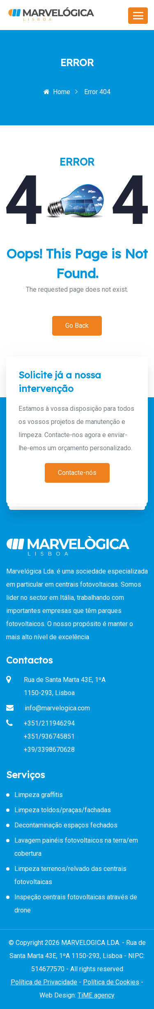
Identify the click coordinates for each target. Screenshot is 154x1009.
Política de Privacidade (44, 982)
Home (57, 92)
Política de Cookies (111, 982)
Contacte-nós (77, 473)
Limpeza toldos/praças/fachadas (62, 810)
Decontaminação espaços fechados (65, 825)
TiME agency (96, 995)
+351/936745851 (49, 736)
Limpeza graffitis (38, 795)
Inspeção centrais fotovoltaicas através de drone (75, 903)
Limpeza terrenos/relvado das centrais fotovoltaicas (70, 875)
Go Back (77, 325)
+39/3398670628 (49, 749)
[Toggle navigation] (138, 15)
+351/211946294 (49, 723)
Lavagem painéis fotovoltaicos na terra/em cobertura (76, 846)
